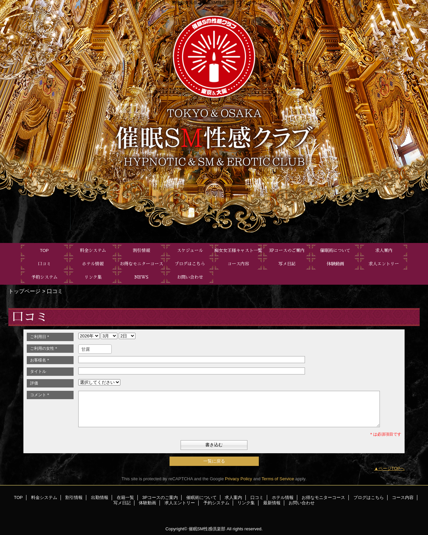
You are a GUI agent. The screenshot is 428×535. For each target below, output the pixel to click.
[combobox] (95, 349)
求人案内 (233, 497)
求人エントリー (180, 502)
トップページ (24, 291)
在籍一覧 (125, 497)
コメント (40, 394)
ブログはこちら (368, 497)
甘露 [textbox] (85, 349)
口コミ (256, 497)
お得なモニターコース (323, 497)
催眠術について (201, 497)
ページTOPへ (392, 468)
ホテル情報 (283, 497)
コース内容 (403, 497)
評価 (34, 383)
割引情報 (74, 497)
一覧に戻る (214, 461)
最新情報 (272, 502)
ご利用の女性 (44, 348)
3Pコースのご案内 (160, 497)
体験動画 (147, 502)
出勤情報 (99, 497)
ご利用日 (40, 336)
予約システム (216, 502)
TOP (44, 250)
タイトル (38, 371)
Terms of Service (277, 478)
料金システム (44, 497)
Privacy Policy (238, 478)
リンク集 (246, 502)
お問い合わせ (302, 502)
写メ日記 (122, 502)
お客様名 (40, 360)
